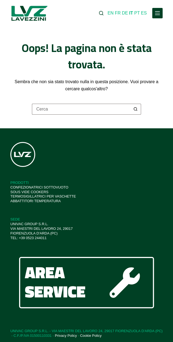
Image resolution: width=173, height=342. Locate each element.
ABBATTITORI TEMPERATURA (35, 201)
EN (111, 13)
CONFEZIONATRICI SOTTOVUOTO (39, 187)
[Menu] (157, 13)
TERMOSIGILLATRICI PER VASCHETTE (43, 196)
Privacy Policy (66, 336)
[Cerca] (101, 13)
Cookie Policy (91, 336)
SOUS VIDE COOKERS (29, 192)
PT (137, 13)
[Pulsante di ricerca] (135, 109)
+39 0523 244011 (33, 238)
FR (118, 13)
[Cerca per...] (81, 109)
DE (125, 13)
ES (144, 13)
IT (131, 13)
